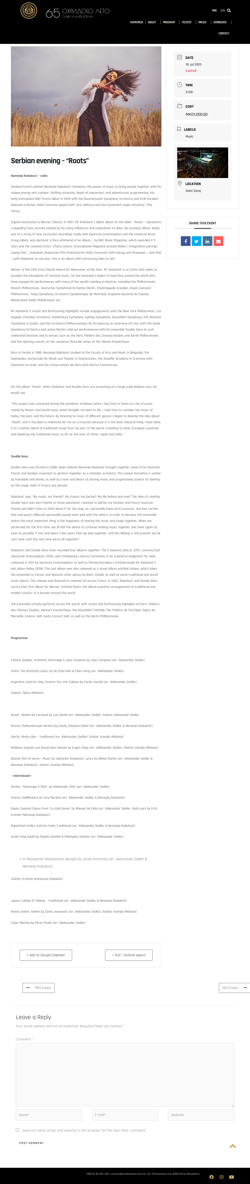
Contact (223, 33)
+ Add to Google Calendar (46, 955)
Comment (25, 1039)
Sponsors (221, 22)
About (153, 22)
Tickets (188, 22)
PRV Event (38, 987)
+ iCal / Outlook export (129, 955)
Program (170, 22)
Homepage (136, 22)
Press (203, 22)
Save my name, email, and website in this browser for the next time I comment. (84, 1130)
